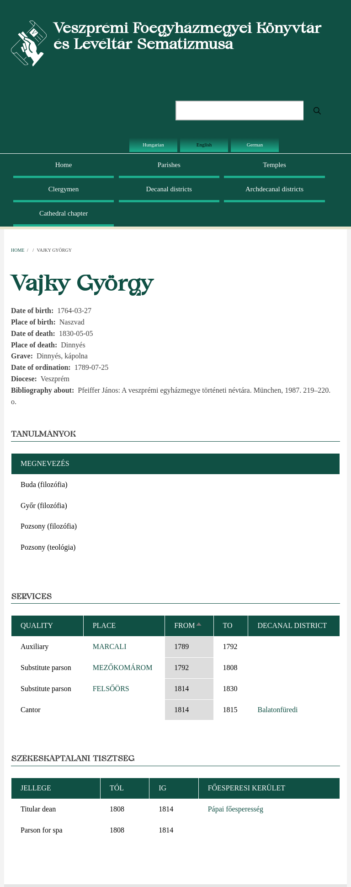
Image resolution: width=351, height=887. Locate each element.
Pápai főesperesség (235, 809)
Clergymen (63, 189)
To (228, 625)
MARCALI (110, 646)
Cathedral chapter (63, 213)
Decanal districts (169, 189)
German (255, 144)
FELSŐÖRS (111, 688)
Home (63, 164)
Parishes (169, 164)
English (204, 144)
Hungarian (153, 144)
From (188, 625)
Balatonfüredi (277, 710)
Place (104, 625)
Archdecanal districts (274, 189)
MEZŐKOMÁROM (123, 667)
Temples (274, 164)
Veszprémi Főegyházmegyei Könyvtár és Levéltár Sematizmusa (187, 36)
